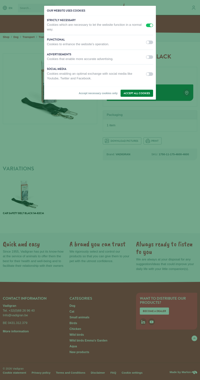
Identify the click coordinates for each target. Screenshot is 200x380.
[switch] (149, 25)
